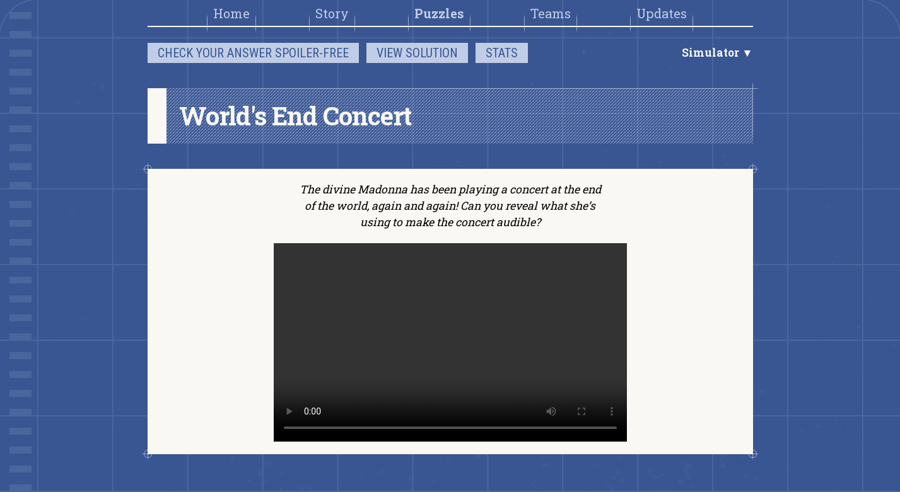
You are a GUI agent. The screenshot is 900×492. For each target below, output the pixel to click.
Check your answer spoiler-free (253, 52)
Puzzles (439, 13)
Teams (550, 13)
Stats (502, 52)
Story (332, 13)
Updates (661, 13)
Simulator (712, 52)
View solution (417, 52)
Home (231, 13)
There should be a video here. (450, 342)
